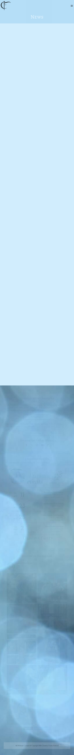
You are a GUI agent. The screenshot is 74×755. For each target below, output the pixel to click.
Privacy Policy (63, 746)
